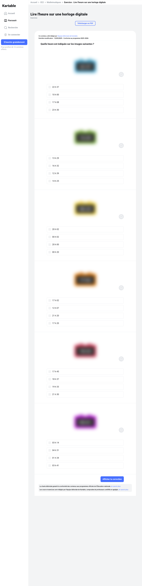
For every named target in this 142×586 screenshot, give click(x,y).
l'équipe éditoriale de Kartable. (67, 36)
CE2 (42, 2)
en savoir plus (116, 486)
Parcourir (10, 20)
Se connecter (12, 34)
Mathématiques (54, 2)
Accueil (9, 13)
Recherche (11, 27)
